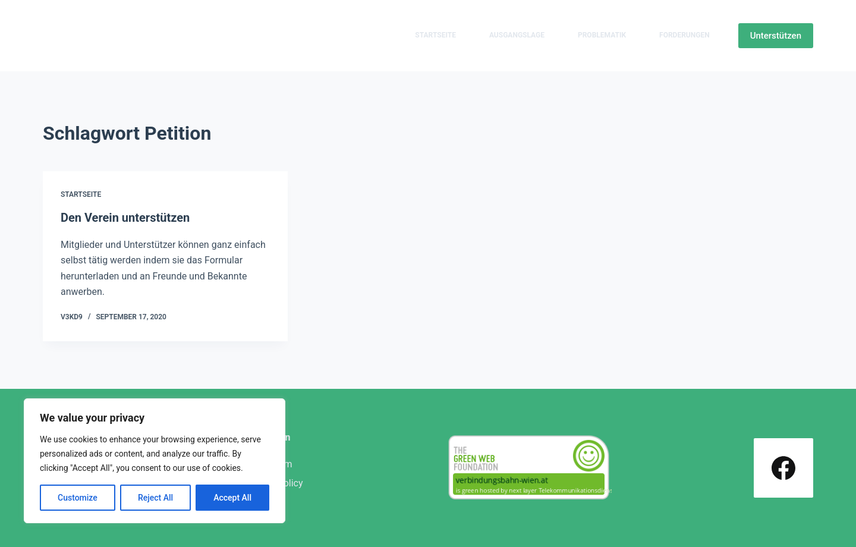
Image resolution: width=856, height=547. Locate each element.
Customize (77, 497)
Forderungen (684, 35)
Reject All (155, 497)
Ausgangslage (517, 35)
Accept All (232, 497)
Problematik (602, 35)
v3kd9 (72, 317)
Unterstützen (775, 35)
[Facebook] (783, 468)
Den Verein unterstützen (125, 217)
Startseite (435, 35)
